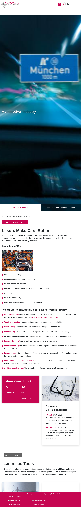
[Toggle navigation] (76, 4)
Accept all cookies (39, 504)
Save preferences (14, 504)
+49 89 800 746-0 (18, 392)
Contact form (26, 398)
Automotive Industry (20, 207)
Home (3, 216)
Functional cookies (40, 501)
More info (18, 496)
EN (67, 4)
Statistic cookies (15, 501)
